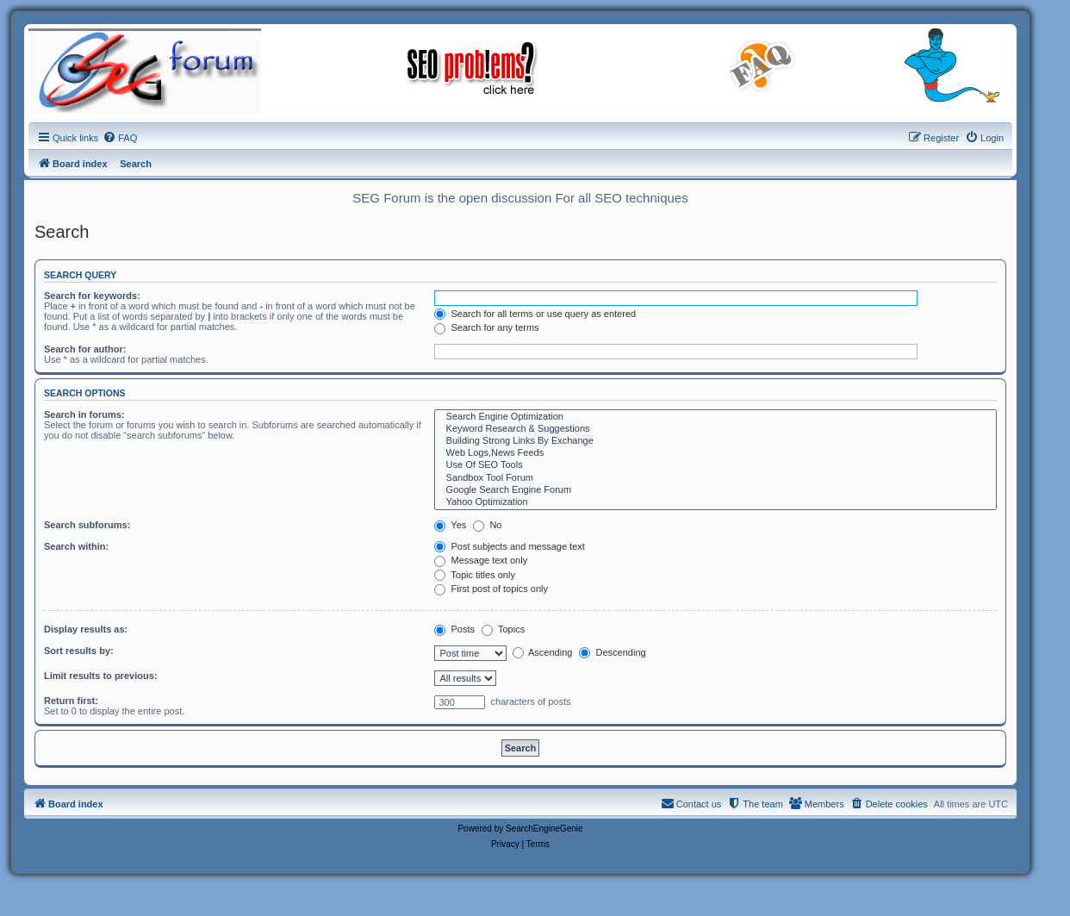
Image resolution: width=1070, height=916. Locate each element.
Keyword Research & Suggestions (715, 429)
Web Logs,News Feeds (715, 453)
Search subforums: (87, 525)
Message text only (480, 560)
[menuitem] (120, 138)
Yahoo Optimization (715, 502)
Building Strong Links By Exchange (715, 441)
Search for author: (85, 349)
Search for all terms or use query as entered (535, 313)
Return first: (71, 700)
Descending (612, 652)
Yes (450, 525)
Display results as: (86, 629)
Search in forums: (84, 414)
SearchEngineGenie (544, 828)
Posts (454, 629)
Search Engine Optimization (715, 417)
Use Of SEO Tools (715, 465)
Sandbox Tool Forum (715, 478)
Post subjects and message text (509, 546)
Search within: (76, 546)
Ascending (543, 652)
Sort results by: (79, 650)
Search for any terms (486, 327)
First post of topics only (491, 588)
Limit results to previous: (100, 675)
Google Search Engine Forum (715, 490)
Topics (503, 629)
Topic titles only (474, 575)
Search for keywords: (92, 295)
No (487, 525)
